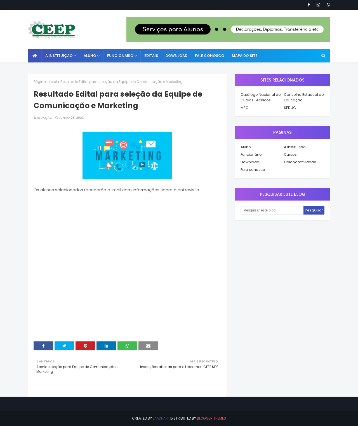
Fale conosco (253, 169)
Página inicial (45, 81)
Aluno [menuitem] (90, 55)
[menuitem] (35, 55)
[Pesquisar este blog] (272, 210)
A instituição (295, 147)
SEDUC (290, 107)
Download (250, 162)
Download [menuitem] (176, 55)
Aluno (246, 147)
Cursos (290, 154)
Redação (45, 117)
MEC (244, 107)
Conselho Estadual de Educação (304, 97)
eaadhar (160, 418)
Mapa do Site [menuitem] (244, 55)
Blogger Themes (211, 418)
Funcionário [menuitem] (120, 55)
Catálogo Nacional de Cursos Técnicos (261, 97)
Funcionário (251, 154)
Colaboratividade (300, 162)
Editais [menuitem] (151, 55)
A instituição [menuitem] (59, 55)
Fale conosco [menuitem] (209, 55)
